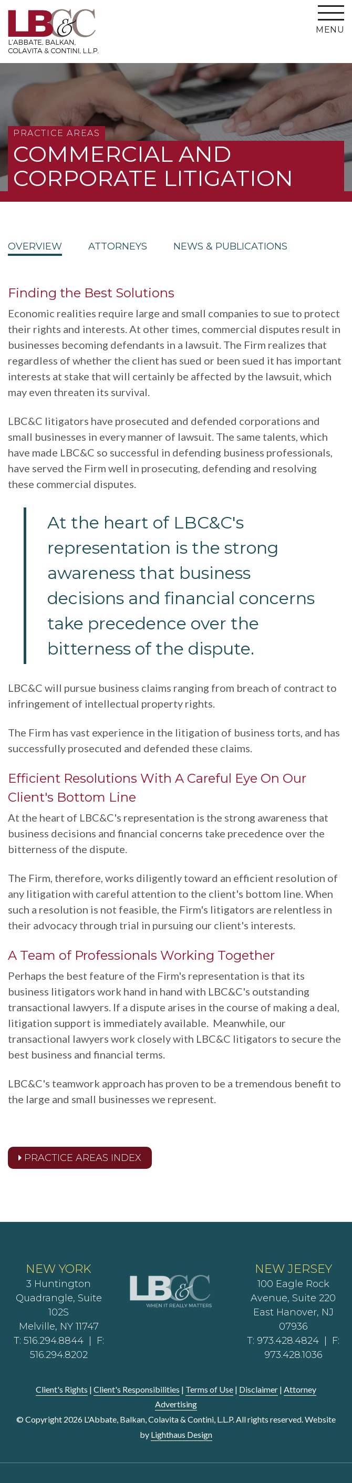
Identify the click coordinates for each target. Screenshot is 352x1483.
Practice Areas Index (79, 1158)
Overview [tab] (35, 247)
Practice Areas (56, 133)
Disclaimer (258, 1389)
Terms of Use (209, 1389)
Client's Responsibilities (137, 1389)
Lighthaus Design (181, 1434)
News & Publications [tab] (230, 247)
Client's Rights (62, 1389)
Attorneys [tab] (117, 247)
